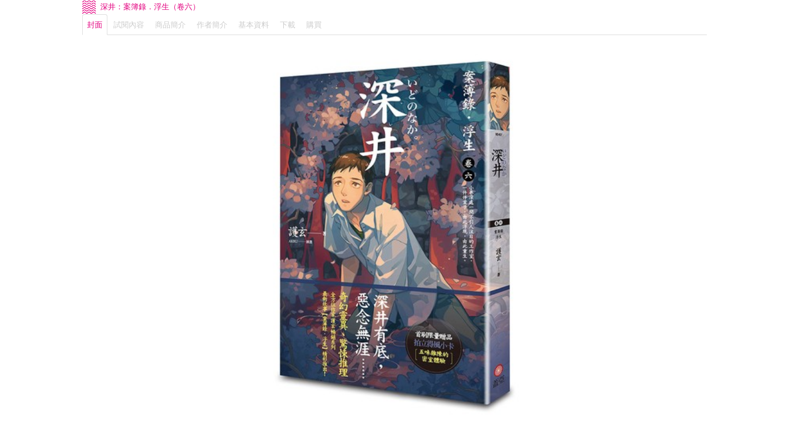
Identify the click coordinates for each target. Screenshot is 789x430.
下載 (287, 24)
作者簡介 (212, 24)
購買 (314, 24)
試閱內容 (128, 24)
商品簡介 (170, 24)
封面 (94, 24)
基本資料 (253, 24)
